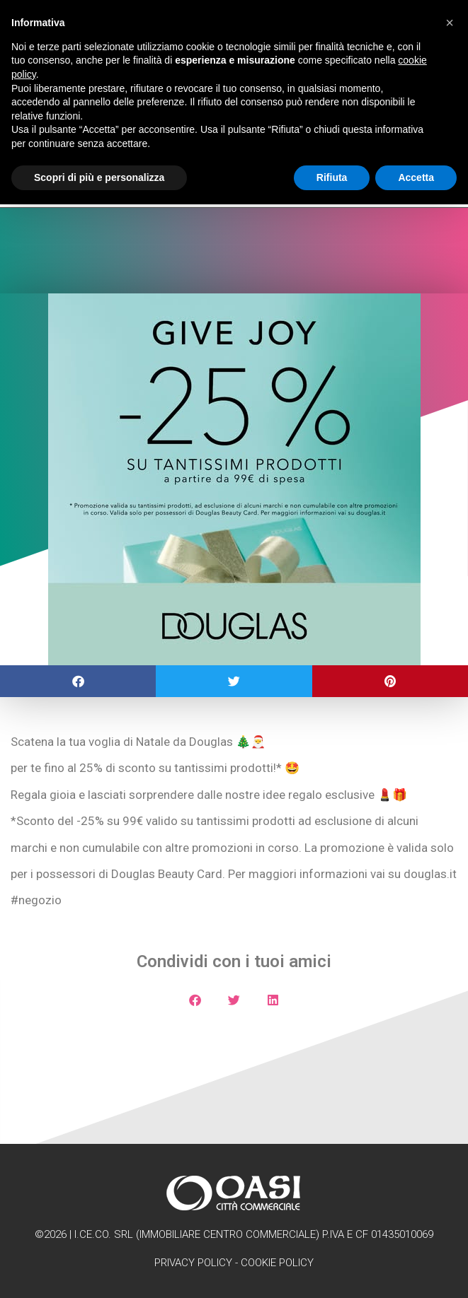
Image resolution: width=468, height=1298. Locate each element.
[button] (78, 681)
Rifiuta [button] (332, 177)
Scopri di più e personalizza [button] (99, 177)
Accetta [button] (416, 177)
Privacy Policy (193, 1262)
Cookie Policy (277, 1262)
